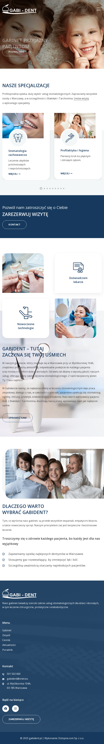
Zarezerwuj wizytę (21, 719)
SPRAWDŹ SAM (17, 418)
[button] (4, 176)
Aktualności (9, 645)
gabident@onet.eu (17, 678)
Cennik (6, 640)
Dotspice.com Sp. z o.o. (71, 738)
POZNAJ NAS (16, 56)
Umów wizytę (81, 98)
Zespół (6, 635)
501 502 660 (13, 673)
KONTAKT (14, 224)
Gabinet (6, 630)
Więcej (13, 174)
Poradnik (7, 650)
